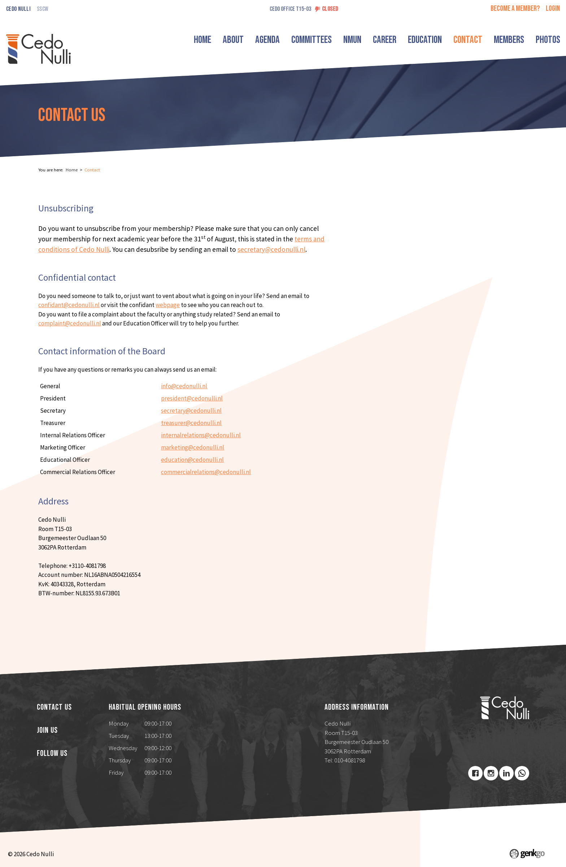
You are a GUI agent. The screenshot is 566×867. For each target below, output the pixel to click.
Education (425, 40)
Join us (47, 730)
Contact (467, 40)
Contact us (54, 707)
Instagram (491, 773)
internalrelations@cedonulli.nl (201, 435)
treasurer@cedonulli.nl (191, 423)
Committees (311, 40)
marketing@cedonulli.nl (192, 447)
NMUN (352, 40)
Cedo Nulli (18, 9)
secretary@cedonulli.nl (271, 249)
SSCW (42, 9)
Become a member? (515, 8)
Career (384, 40)
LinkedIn (506, 773)
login (553, 8)
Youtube (522, 773)
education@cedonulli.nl (192, 460)
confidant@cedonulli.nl (69, 305)
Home (202, 40)
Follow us (52, 753)
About (233, 40)
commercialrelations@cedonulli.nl (206, 472)
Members (509, 40)
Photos (548, 40)
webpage (168, 305)
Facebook (475, 773)
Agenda (267, 40)
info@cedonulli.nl (184, 386)
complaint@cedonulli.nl (69, 323)
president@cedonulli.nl (192, 398)
